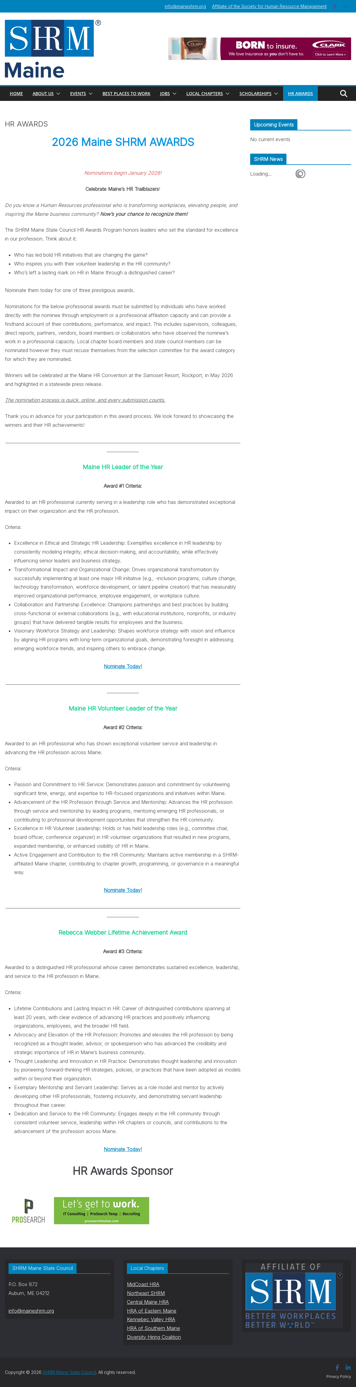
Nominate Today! (123, 666)
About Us (43, 93)
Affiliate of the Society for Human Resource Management (269, 6)
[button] (57, 93)
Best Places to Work (126, 93)
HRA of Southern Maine (153, 1328)
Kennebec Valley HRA (151, 1319)
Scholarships (255, 93)
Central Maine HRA (148, 1302)
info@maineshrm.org (185, 6)
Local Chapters (204, 93)
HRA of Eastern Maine (151, 1311)
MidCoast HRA (143, 1284)
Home (16, 93)
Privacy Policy (338, 1376)
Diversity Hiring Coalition (154, 1337)
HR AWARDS (300, 93)
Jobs (165, 93)
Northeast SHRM (146, 1293)
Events (78, 93)
